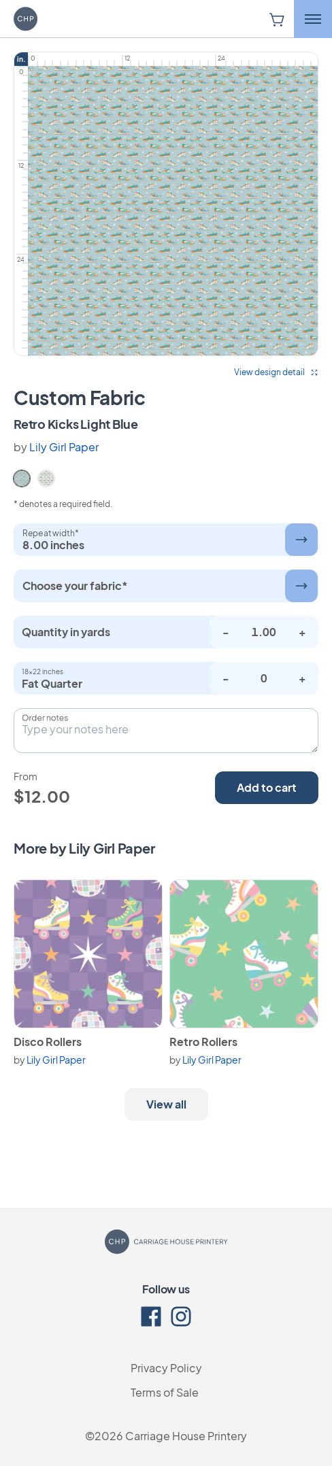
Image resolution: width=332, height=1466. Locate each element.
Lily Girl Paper (64, 447)
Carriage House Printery (186, 1436)
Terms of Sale (165, 1392)
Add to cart (267, 787)
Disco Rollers (48, 1041)
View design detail (276, 372)
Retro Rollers (203, 1041)
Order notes (45, 718)
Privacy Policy (166, 1368)
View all (166, 1104)
